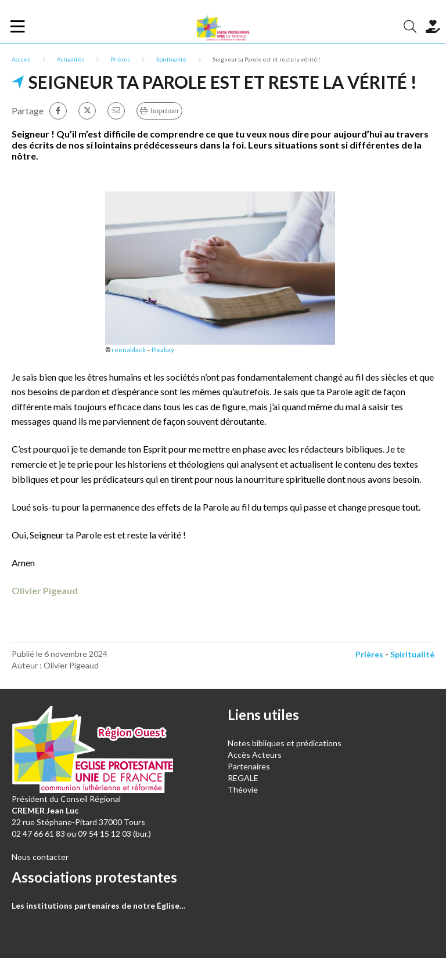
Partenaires (249, 766)
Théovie (243, 789)
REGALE (243, 778)
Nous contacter (40, 857)
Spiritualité (171, 59)
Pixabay (163, 349)
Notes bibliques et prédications (284, 743)
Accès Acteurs (255, 755)
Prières (120, 59)
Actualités (70, 59)
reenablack (129, 349)
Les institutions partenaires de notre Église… (99, 905)
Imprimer (164, 110)
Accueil (21, 59)
